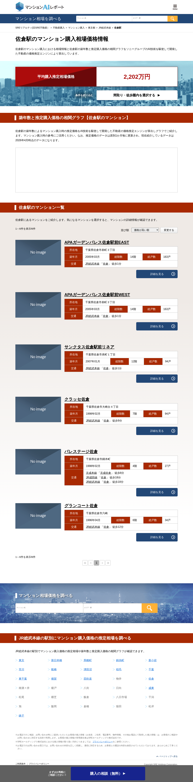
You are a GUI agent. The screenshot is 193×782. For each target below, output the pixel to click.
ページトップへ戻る (168, 756)
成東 (151, 688)
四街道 (88, 678)
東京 (21, 660)
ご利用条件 (20, 764)
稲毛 (119, 669)
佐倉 (105, 263)
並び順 (125, 230)
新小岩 (153, 660)
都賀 (54, 678)
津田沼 (88, 669)
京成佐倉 (105, 472)
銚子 (21, 715)
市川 (21, 669)
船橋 (54, 669)
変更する (169, 230)
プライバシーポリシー (103, 742)
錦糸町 (120, 660)
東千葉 (23, 678)
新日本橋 (56, 660)
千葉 (151, 669)
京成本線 (91, 472)
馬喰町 (88, 660)
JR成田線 (92, 477)
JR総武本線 (92, 263)
